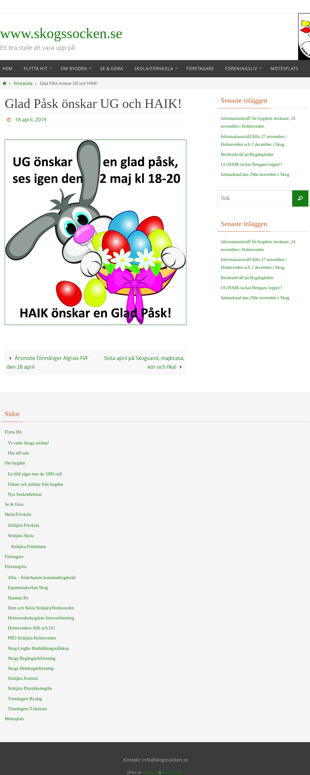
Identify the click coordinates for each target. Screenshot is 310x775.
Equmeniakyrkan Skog (28, 587)
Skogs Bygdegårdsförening (31, 658)
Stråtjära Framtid (23, 678)
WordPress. (172, 772)
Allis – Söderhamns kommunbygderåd (41, 577)
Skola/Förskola (18, 514)
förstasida (23, 83)
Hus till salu (18, 453)
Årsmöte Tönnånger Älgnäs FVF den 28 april (47, 363)
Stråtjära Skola (21, 535)
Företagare (14, 556)
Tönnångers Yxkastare (27, 708)
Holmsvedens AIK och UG (31, 628)
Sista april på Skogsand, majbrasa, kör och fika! (144, 363)
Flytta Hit (13, 432)
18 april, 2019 (30, 119)
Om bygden (15, 463)
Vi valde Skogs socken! (28, 443)
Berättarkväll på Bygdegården (247, 154)
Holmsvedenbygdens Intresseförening (41, 618)
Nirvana (149, 772)
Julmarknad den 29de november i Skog (255, 174)
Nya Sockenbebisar (25, 494)
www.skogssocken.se (61, 33)
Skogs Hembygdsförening (31, 668)
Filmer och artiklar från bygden (35, 484)
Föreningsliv (16, 566)
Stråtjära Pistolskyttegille (30, 688)
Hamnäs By (18, 598)
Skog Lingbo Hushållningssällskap (38, 648)
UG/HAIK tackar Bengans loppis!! (251, 164)
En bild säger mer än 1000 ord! (35, 474)
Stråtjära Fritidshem (28, 546)
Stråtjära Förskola (23, 525)
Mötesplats (14, 718)
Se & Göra (14, 504)
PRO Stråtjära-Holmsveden (32, 638)
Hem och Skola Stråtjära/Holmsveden (41, 608)
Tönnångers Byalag (25, 698)
